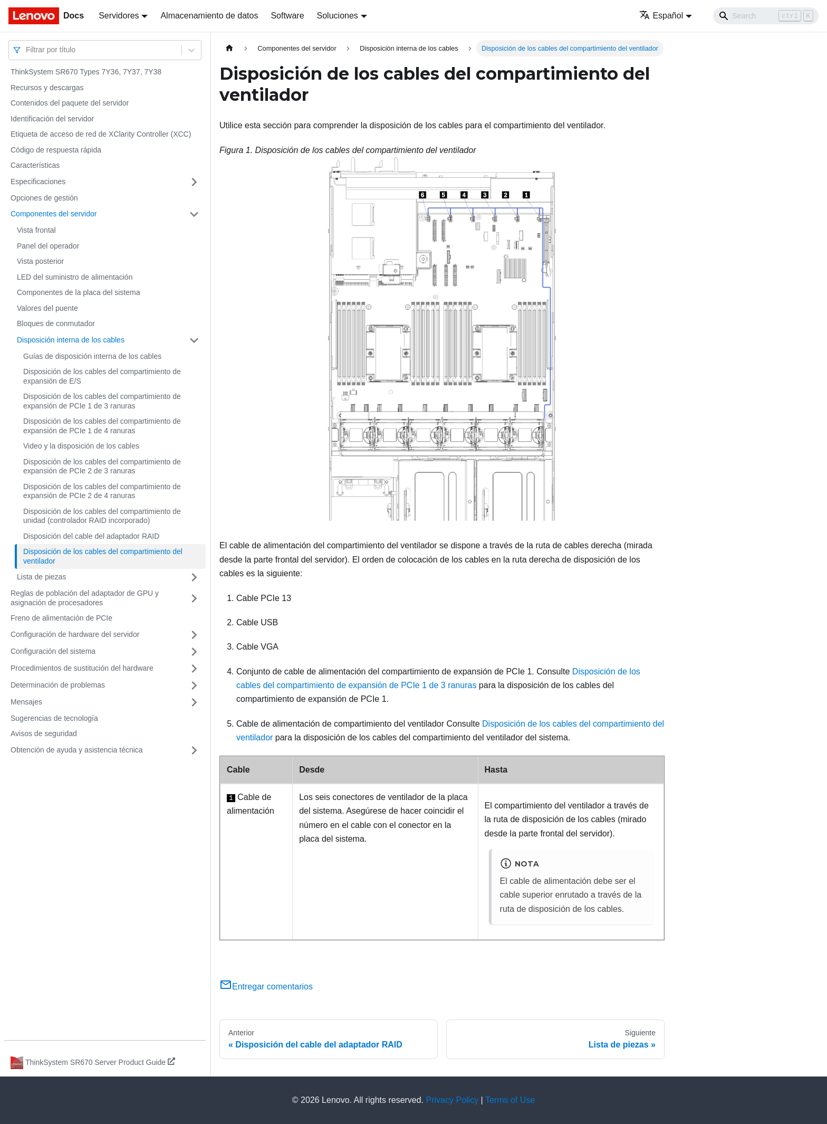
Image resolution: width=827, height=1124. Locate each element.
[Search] (766, 15)
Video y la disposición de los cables (81, 446)
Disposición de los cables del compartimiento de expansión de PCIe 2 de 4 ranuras (102, 491)
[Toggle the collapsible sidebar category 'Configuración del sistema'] (194, 651)
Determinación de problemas (58, 685)
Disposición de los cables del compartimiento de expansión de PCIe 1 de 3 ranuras (102, 401)
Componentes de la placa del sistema (78, 292)
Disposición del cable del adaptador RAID (91, 536)
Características (35, 165)
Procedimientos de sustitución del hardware (82, 668)
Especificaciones (38, 181)
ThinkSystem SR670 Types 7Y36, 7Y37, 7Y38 (86, 72)
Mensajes (26, 702)
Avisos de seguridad (44, 733)
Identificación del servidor (52, 119)
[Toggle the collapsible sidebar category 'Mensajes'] (194, 702)
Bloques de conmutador (56, 323)
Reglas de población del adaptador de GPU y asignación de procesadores (85, 598)
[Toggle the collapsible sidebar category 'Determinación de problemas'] (194, 685)
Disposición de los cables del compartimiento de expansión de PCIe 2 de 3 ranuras (102, 466)
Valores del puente (47, 308)
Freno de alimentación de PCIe (61, 618)
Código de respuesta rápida (56, 150)
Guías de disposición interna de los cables (92, 356)
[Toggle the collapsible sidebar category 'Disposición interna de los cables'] (194, 340)
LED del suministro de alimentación (74, 277)
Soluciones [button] (337, 15)
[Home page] (229, 48)
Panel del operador (48, 246)
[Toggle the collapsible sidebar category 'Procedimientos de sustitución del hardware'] (194, 668)
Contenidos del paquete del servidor (70, 103)
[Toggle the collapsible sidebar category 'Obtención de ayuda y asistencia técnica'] (194, 750)
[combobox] (27, 50)
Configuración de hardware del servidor (75, 634)
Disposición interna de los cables (70, 340)
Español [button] (661, 15)
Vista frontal (36, 230)
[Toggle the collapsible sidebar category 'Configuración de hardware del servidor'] (194, 634)
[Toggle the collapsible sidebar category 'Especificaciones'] (194, 182)
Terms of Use (510, 1100)
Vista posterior (40, 261)
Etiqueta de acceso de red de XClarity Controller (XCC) (101, 134)
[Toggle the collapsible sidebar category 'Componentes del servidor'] (194, 214)
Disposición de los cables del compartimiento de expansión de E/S (102, 376)
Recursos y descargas (47, 87)
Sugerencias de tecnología (54, 718)
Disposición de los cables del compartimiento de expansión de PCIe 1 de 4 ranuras (102, 426)
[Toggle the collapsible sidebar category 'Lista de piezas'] (194, 577)
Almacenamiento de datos (209, 15)
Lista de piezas (41, 577)
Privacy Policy (452, 1100)
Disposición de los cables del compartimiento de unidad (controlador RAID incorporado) (102, 516)
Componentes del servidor (54, 213)
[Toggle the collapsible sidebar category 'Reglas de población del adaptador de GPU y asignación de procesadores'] (194, 598)
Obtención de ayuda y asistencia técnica (77, 750)
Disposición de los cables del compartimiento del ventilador (102, 556)
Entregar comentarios (266, 986)
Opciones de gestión (44, 198)
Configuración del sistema (53, 651)
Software (287, 15)
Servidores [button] (119, 15)
